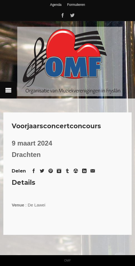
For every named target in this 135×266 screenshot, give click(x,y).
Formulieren (76, 5)
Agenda (56, 5)
